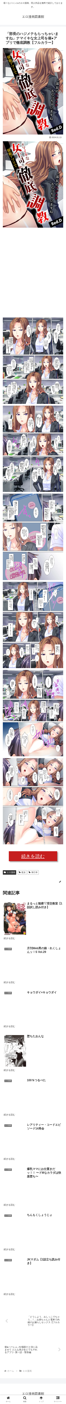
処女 (22, 872)
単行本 (33, 872)
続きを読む (33, 856)
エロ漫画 (9, 872)
